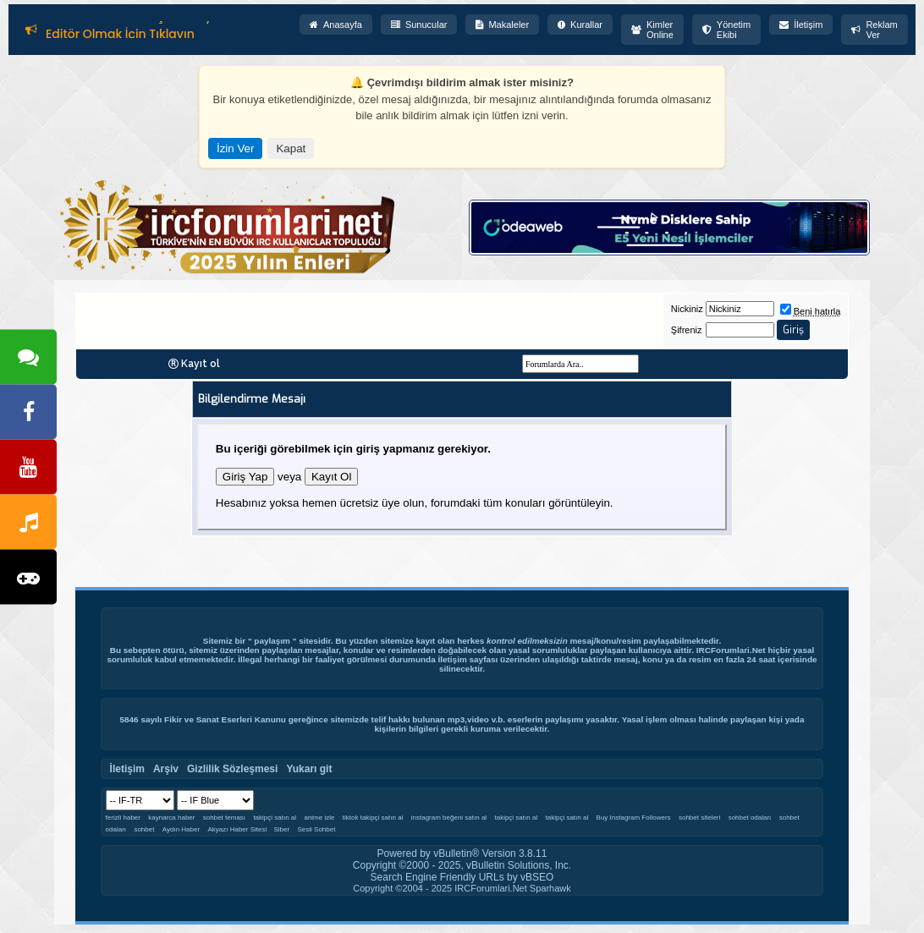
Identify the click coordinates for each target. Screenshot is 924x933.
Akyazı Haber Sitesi (237, 829)
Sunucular (419, 24)
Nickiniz (687, 309)
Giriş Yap (245, 476)
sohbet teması (224, 817)
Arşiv (166, 769)
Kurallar (580, 24)
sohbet (144, 829)
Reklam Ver (874, 29)
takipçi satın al (274, 817)
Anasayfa (336, 24)
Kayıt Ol (331, 476)
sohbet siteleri (699, 817)
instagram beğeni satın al (449, 817)
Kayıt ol (200, 364)
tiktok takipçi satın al (373, 817)
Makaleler (502, 24)
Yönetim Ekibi (726, 29)
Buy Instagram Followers (634, 817)
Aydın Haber (181, 829)
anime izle (319, 817)
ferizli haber (123, 817)
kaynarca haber (171, 817)
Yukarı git (309, 769)
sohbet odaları (750, 817)
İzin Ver (235, 148)
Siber (281, 829)
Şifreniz (686, 330)
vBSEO (536, 877)
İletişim (800, 24)
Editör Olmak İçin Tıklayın (120, 34)
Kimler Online (652, 29)
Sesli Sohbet (317, 829)
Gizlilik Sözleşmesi (232, 769)
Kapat (290, 148)
